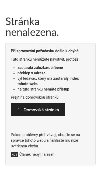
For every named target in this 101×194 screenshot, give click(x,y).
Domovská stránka (38, 109)
